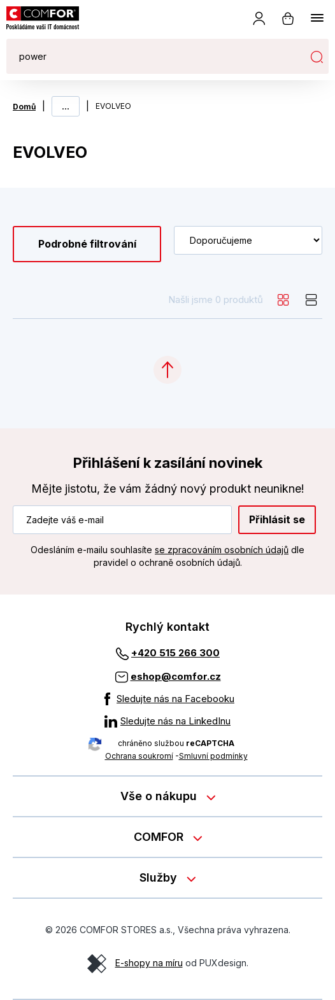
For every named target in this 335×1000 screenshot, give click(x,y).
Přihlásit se (277, 519)
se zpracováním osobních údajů (222, 549)
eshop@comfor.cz (176, 676)
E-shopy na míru (149, 962)
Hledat (316, 56)
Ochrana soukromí (139, 756)
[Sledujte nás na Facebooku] (167, 699)
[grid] (283, 300)
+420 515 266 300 (175, 653)
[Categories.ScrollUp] (167, 370)
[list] (311, 300)
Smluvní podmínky (213, 756)
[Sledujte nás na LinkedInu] (167, 721)
